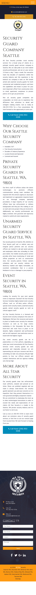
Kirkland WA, (29, 585)
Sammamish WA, (17, 588)
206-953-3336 (12, 523)
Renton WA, (10, 585)
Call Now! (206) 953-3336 (18, 130)
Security (23, 581)
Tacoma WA (18, 590)
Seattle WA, (7, 583)
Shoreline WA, (16, 583)
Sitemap (18, 592)
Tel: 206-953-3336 (19, 17)
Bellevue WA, (25, 583)
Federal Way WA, (19, 585)
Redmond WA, (27, 588)
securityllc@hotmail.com (20, 12)
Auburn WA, (8, 588)
